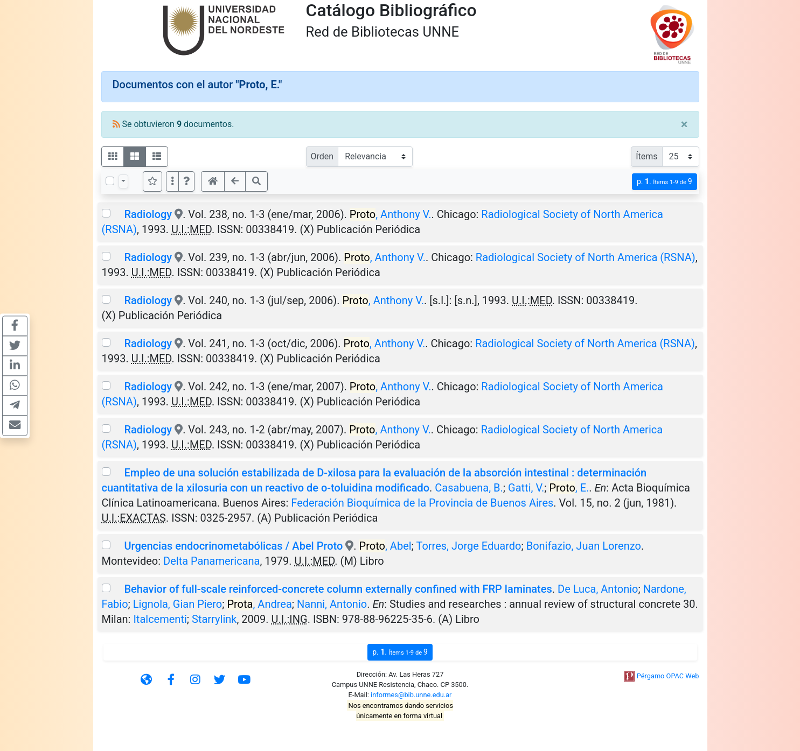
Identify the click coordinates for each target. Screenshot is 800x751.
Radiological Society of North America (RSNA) (585, 257)
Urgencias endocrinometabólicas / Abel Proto (233, 545)
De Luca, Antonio (598, 588)
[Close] (684, 124)
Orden (322, 156)
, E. (569, 487)
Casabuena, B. (469, 487)
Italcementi (159, 619)
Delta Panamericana (211, 561)
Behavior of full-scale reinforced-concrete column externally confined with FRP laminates (338, 588)
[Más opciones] (172, 181)
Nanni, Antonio (332, 604)
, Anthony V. (391, 214)
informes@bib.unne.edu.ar (411, 695)
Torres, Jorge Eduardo (468, 545)
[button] (186, 181)
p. (664, 181)
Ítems (646, 156)
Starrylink (214, 619)
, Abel (385, 545)
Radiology (148, 214)
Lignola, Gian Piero (177, 604)
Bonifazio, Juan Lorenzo (583, 545)
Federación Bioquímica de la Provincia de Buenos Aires (422, 502)
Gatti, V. (526, 487)
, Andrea (259, 604)
